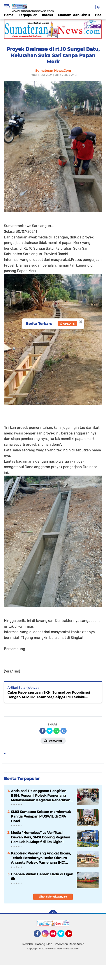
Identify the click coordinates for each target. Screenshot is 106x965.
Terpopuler (28, 15)
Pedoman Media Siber (69, 944)
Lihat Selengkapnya (53, 896)
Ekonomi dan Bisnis (74, 15)
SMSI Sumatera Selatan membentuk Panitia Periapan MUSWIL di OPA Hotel (41, 816)
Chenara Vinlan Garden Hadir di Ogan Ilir (42, 876)
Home (9, 15)
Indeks (47, 15)
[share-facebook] (42, 731)
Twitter (62, 935)
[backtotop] (53, 914)
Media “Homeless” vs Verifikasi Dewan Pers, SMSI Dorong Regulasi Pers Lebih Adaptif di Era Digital (40, 837)
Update (67, 323)
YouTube (71, 935)
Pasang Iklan (43, 944)
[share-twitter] (49, 731)
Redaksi (27, 944)
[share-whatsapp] (56, 731)
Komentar (53, 741)
